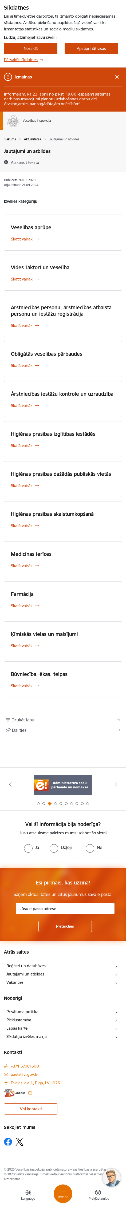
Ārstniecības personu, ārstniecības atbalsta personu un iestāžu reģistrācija (61, 310)
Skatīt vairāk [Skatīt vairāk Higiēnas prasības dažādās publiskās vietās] (22, 485)
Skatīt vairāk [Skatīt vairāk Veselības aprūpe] (22, 239)
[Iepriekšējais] (10, 784)
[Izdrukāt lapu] (63, 720)
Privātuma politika (22, 1011)
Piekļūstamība (18, 1019)
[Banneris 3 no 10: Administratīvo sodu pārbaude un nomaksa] (63, 784)
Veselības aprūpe (31, 227)
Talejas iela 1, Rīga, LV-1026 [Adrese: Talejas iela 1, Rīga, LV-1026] (35, 1082)
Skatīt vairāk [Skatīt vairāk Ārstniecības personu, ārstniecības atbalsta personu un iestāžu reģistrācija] (22, 325)
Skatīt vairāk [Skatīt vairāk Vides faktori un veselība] (22, 279)
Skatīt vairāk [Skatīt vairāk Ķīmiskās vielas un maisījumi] (22, 645)
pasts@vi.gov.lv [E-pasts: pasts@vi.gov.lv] (24, 1074)
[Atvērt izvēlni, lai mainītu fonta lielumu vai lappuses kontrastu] (98, 1196)
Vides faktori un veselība (40, 267)
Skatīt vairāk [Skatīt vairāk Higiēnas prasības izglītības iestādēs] (22, 445)
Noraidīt (31, 48)
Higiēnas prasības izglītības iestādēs (53, 434)
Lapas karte (16, 1028)
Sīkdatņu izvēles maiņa (26, 1036)
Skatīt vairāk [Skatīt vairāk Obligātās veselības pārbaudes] (22, 365)
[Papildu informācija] (30, 1093)
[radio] (31, 847)
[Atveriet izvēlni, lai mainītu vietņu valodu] (28, 1196)
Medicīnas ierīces (31, 554)
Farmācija (22, 594)
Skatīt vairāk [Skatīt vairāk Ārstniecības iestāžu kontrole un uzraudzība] (22, 405)
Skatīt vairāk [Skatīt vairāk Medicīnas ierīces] (22, 565)
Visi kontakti (31, 1108)
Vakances (14, 982)
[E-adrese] (14, 1093)
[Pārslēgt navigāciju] (63, 1193)
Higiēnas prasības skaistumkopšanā (52, 514)
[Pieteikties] (65, 926)
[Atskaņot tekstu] (25, 162)
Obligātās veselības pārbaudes (46, 354)
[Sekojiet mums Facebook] (8, 1142)
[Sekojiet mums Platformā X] (19, 1142)
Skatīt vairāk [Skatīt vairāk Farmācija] (22, 605)
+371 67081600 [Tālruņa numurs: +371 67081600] (25, 1066)
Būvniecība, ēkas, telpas (39, 674)
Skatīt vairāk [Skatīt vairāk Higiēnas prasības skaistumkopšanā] (22, 525)
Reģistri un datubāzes (26, 965)
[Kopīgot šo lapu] (63, 730)
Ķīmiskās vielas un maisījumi (44, 634)
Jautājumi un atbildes (25, 974)
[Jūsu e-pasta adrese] (65, 908)
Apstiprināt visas (91, 48)
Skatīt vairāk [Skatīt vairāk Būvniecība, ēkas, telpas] (22, 685)
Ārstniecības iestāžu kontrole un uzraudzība (62, 394)
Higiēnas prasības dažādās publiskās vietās (61, 474)
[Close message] (117, 77)
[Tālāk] (116, 784)
